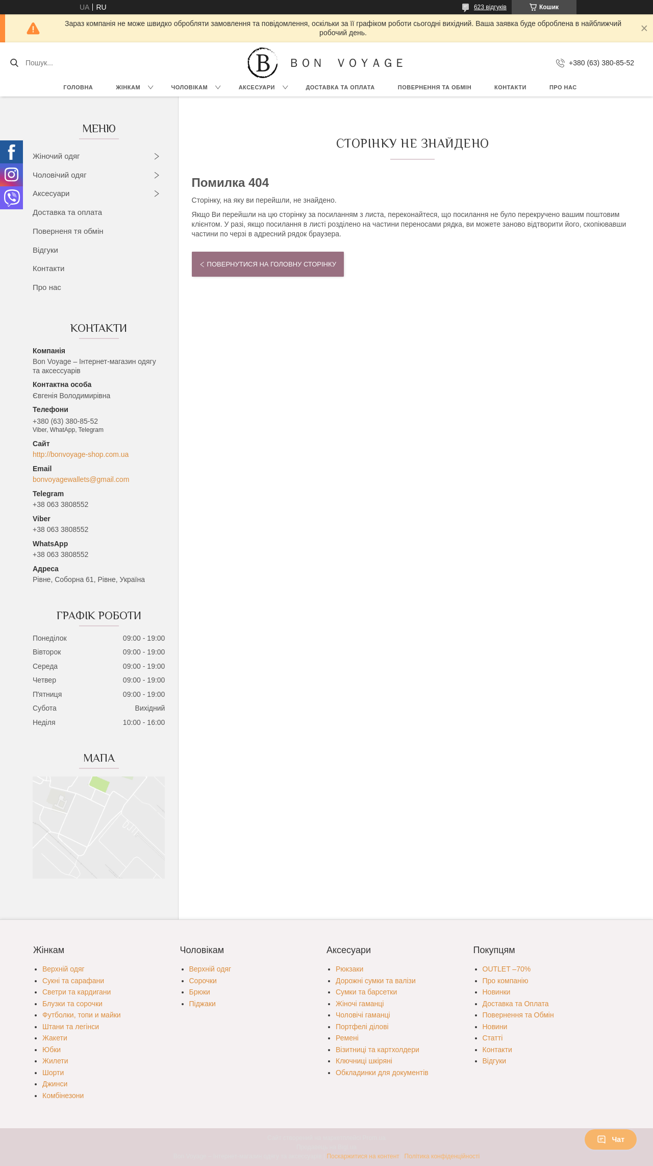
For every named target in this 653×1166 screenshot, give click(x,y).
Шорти (53, 1072)
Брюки (199, 992)
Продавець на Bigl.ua (326, 1147)
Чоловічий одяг (60, 175)
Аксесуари (257, 87)
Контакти (510, 87)
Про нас (563, 87)
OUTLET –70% (507, 969)
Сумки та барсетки (366, 992)
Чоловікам (189, 87)
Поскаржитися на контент (362, 1156)
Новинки (497, 992)
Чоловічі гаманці (363, 1015)
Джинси (54, 1084)
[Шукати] (14, 63)
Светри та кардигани (76, 992)
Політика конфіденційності (442, 1156)
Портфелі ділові (362, 1027)
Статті (493, 1038)
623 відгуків (490, 7)
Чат (610, 1139)
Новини (495, 1027)
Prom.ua (374, 1137)
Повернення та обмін (434, 87)
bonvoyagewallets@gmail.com (81, 479)
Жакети (54, 1038)
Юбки (51, 1050)
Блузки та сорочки (72, 1004)
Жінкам (128, 87)
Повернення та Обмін (518, 1015)
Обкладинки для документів (382, 1072)
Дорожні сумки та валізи (376, 981)
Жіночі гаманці (360, 1004)
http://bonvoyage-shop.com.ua (81, 454)
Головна (78, 87)
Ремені (347, 1038)
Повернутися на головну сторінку (271, 264)
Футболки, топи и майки (81, 1015)
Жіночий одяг (56, 156)
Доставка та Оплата (340, 87)
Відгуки (45, 250)
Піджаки (202, 1004)
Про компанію (506, 981)
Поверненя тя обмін (68, 231)
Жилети (55, 1061)
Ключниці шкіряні (364, 1061)
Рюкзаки (349, 969)
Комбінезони (63, 1095)
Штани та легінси (70, 1027)
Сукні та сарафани (73, 981)
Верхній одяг (63, 969)
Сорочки (203, 981)
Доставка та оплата (67, 212)
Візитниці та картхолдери (377, 1050)
